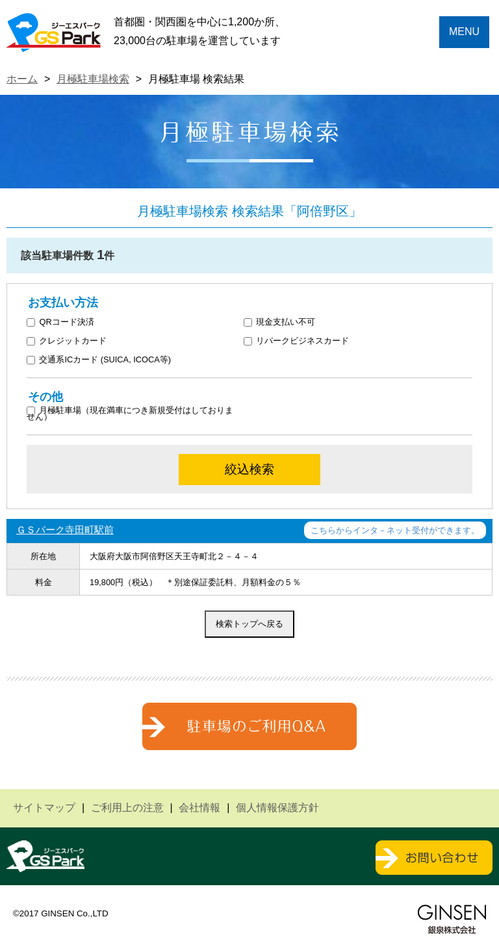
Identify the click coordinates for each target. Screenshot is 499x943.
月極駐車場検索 (93, 78)
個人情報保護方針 (277, 807)
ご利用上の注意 (127, 807)
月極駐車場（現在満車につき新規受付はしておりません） (130, 413)
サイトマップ (44, 807)
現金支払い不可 (280, 322)
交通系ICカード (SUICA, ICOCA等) (99, 360)
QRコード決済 (60, 322)
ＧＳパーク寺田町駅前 (65, 529)
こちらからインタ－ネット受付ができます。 (395, 530)
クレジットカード (67, 341)
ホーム (22, 78)
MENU (464, 31)
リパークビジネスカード (297, 341)
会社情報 (199, 807)
